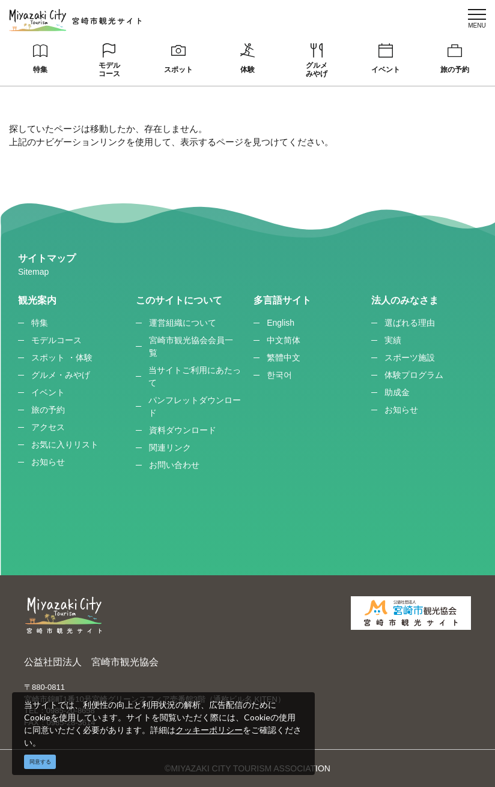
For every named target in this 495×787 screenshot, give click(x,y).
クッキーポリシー (209, 730)
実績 (392, 340)
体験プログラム (413, 375)
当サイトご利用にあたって (194, 376)
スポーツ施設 (409, 357)
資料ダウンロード (182, 430)
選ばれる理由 (409, 323)
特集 (40, 69)
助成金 (397, 392)
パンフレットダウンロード (194, 406)
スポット (178, 69)
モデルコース (109, 69)
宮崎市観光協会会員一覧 (191, 346)
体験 (247, 69)
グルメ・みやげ (60, 375)
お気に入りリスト (65, 444)
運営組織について (182, 323)
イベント (385, 69)
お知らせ (48, 462)
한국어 (279, 375)
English (280, 323)
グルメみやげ (316, 69)
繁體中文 (283, 357)
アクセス (48, 427)
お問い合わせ (174, 465)
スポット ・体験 (62, 357)
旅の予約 (454, 69)
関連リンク (170, 447)
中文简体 (283, 340)
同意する (40, 762)
